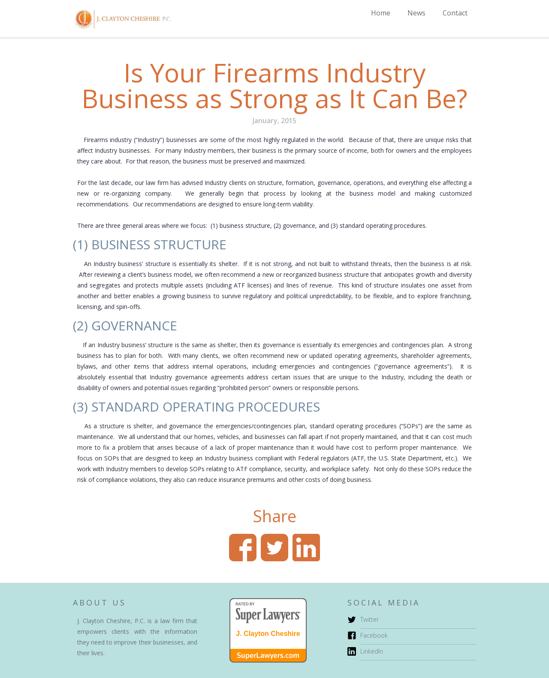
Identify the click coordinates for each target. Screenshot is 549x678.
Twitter (369, 619)
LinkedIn (371, 651)
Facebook (374, 635)
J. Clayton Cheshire (268, 633)
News (416, 13)
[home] (122, 19)
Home (380, 13)
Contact (455, 13)
